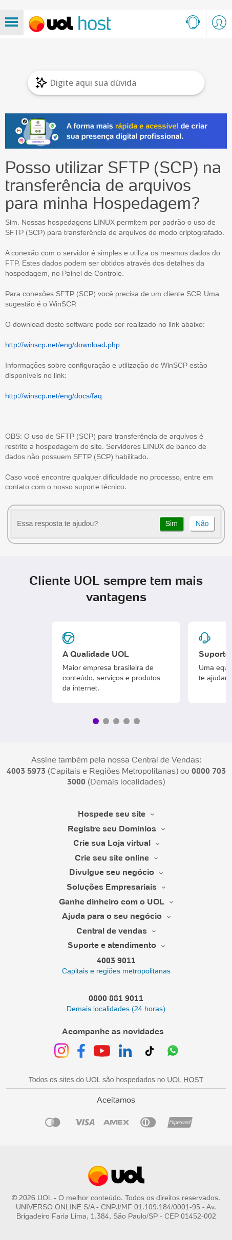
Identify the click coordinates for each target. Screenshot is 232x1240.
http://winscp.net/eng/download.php (62, 345)
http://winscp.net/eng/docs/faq (53, 396)
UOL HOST (185, 1080)
